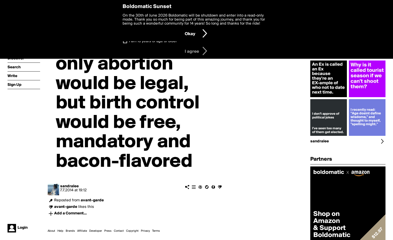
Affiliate (82, 230)
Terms (156, 230)
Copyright (132, 230)
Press (108, 230)
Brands (70, 230)
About (51, 230)
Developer (95, 230)
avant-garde (92, 200)
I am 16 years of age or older (153, 41)
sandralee (69, 186)
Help (60, 230)
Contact (119, 230)
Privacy (145, 230)
